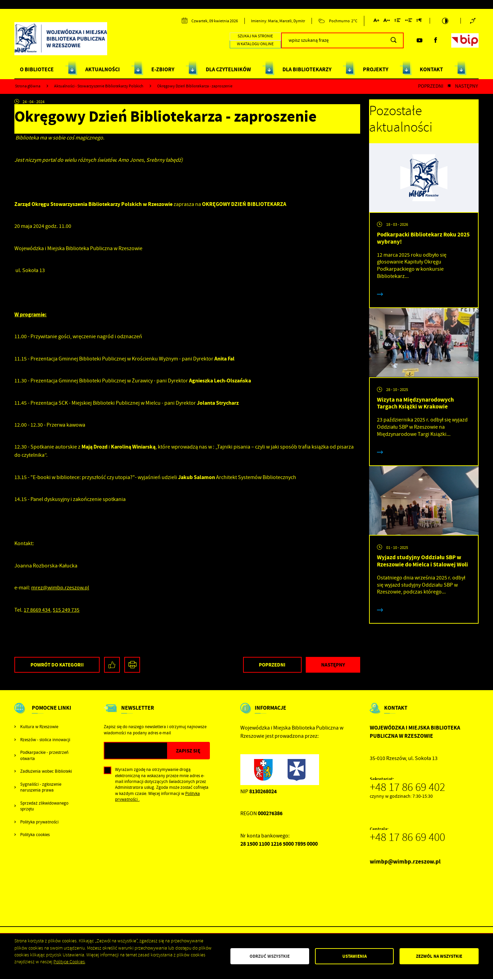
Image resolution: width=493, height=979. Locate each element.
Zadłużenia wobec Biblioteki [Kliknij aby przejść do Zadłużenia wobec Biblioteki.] (46, 771)
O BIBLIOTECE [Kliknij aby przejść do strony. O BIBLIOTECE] (37, 69)
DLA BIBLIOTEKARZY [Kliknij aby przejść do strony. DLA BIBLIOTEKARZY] (306, 69)
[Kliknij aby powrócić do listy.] (449, 86)
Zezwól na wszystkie (439, 956)
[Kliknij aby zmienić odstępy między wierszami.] (397, 21)
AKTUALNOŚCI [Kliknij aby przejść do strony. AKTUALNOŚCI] (102, 69)
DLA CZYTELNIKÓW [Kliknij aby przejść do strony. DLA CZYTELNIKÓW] (228, 69)
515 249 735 (66, 610)
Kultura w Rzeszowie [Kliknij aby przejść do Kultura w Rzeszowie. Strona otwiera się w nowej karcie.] (39, 727)
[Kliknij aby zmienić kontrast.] (445, 21)
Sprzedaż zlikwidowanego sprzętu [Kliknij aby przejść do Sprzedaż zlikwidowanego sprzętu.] (44, 806)
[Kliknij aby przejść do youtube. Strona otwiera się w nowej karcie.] (419, 40)
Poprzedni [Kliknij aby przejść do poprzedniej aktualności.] (430, 86)
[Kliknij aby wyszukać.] (393, 40)
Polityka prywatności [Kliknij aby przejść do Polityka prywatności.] (39, 822)
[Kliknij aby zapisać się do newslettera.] (188, 751)
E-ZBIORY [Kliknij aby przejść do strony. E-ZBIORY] (162, 69)
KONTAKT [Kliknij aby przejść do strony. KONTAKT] (431, 69)
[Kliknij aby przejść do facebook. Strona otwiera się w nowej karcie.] (435, 40)
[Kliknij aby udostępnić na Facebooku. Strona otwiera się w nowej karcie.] (112, 665)
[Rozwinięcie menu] (43, 714)
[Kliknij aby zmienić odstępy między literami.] (386, 21)
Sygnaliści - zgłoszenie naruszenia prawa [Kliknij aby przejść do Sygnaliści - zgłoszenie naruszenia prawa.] (40, 787)
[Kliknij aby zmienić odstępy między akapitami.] (419, 21)
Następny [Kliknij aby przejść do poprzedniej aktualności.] (466, 86)
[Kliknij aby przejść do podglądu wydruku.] (132, 665)
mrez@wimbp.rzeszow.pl (60, 587)
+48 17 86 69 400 (407, 837)
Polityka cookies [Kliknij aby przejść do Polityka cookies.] (35, 834)
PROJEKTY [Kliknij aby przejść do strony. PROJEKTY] (375, 69)
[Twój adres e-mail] (135, 751)
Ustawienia (354, 956)
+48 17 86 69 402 (407, 787)
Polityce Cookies (69, 962)
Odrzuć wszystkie (270, 956)
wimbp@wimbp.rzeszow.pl (405, 862)
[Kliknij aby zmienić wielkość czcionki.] (376, 21)
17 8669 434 (37, 610)
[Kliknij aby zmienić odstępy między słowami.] (408, 21)
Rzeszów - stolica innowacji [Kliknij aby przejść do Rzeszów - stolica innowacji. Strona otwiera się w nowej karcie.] (45, 740)
